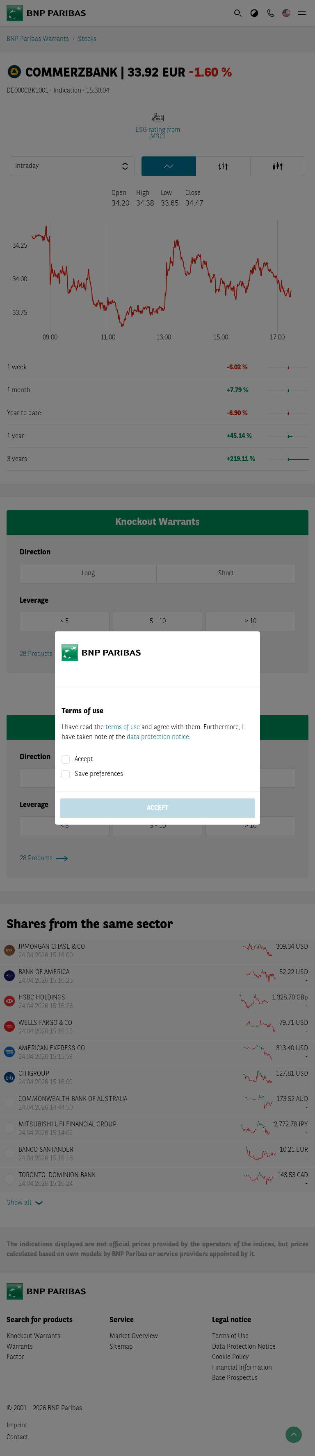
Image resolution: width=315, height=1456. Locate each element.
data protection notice (158, 737)
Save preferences (99, 774)
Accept (84, 759)
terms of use (122, 727)
